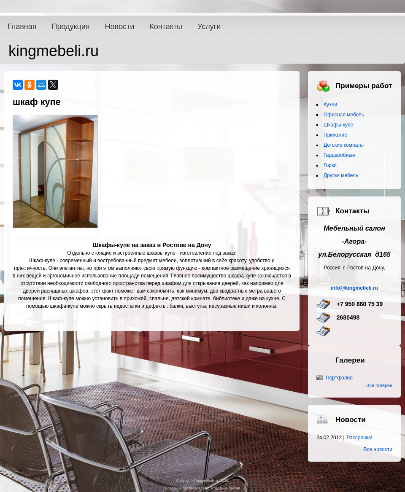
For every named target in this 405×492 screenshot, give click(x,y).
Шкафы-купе (338, 125)
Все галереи (379, 385)
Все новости (378, 449)
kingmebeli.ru (53, 50)
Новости (120, 26)
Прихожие (335, 135)
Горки (330, 165)
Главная (22, 26)
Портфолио (339, 378)
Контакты (165, 26)
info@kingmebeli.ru (354, 288)
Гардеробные (339, 155)
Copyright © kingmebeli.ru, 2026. (202, 481)
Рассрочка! (360, 438)
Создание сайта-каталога (186, 488)
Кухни (330, 105)
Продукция (71, 26)
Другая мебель (341, 175)
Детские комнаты (344, 145)
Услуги (209, 26)
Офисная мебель (344, 115)
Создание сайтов (225, 488)
